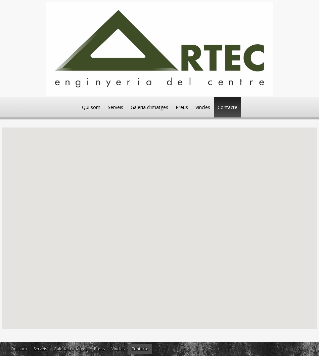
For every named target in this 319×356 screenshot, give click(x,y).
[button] (107, 186)
